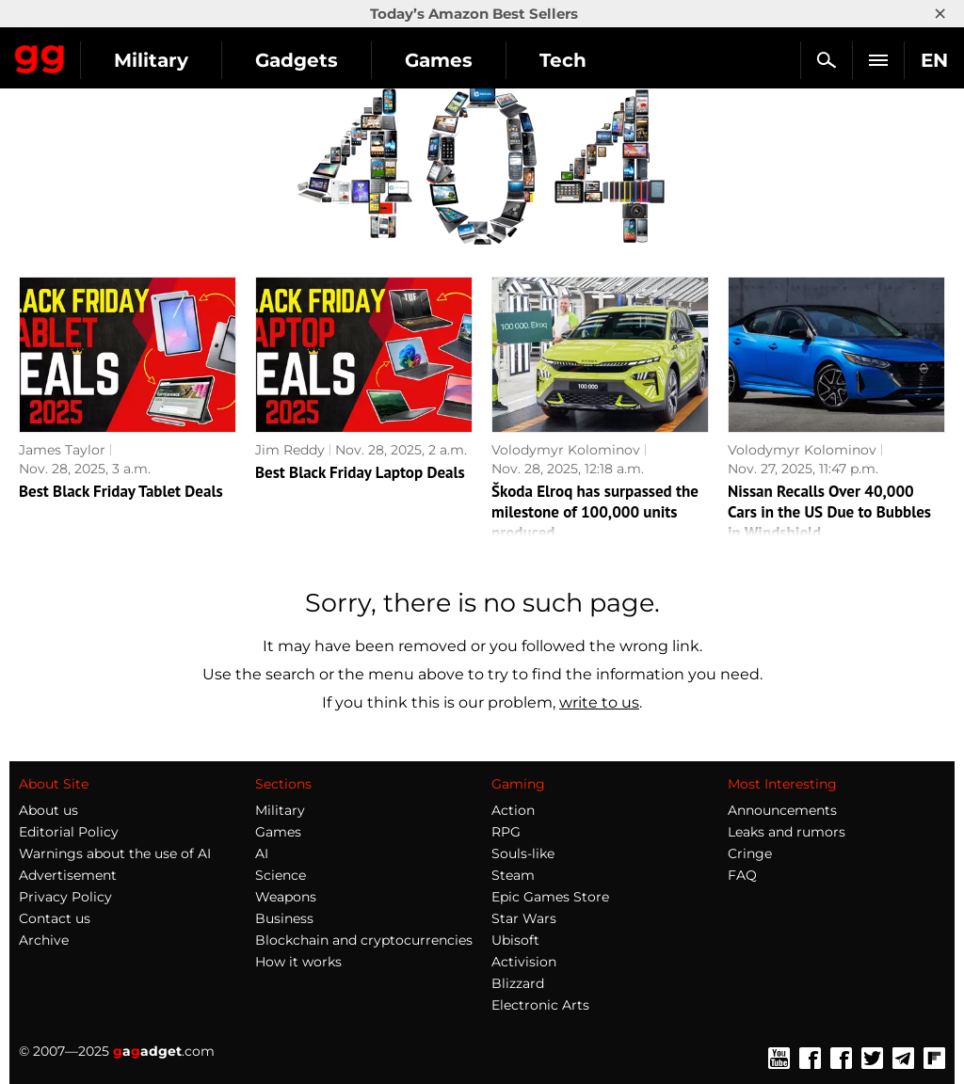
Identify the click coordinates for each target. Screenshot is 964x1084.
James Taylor (62, 449)
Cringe (750, 853)
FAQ (742, 875)
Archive (44, 940)
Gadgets (296, 60)
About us (48, 810)
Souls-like (522, 853)
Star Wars (523, 918)
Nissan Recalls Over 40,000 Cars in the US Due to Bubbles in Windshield (829, 512)
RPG (506, 831)
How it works (298, 961)
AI (261, 853)
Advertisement (68, 875)
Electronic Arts (540, 1004)
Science (280, 875)
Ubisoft (515, 940)
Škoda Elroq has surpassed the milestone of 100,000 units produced (595, 512)
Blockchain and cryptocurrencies (364, 940)
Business (284, 918)
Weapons (285, 896)
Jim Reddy (290, 449)
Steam (513, 875)
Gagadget (40, 55)
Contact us (54, 918)
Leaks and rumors (786, 831)
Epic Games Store (550, 896)
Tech (562, 60)
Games (439, 60)
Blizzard (517, 983)
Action (513, 810)
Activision (523, 961)
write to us (599, 702)
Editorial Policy (69, 831)
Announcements (782, 810)
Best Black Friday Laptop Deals (360, 472)
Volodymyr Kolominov (565, 449)
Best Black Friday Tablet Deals (121, 491)
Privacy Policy (65, 896)
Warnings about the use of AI (115, 853)
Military (151, 60)
